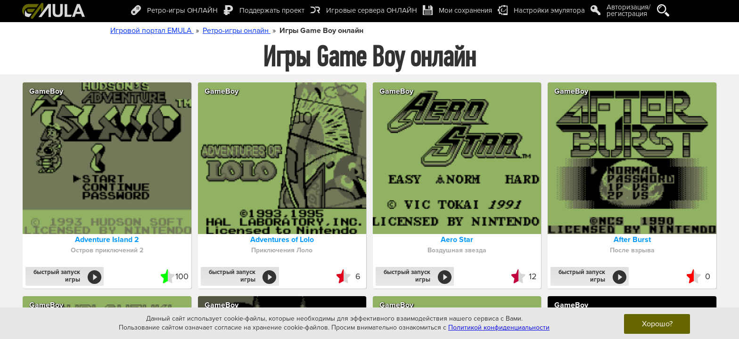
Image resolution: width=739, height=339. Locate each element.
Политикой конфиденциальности (499, 327)
